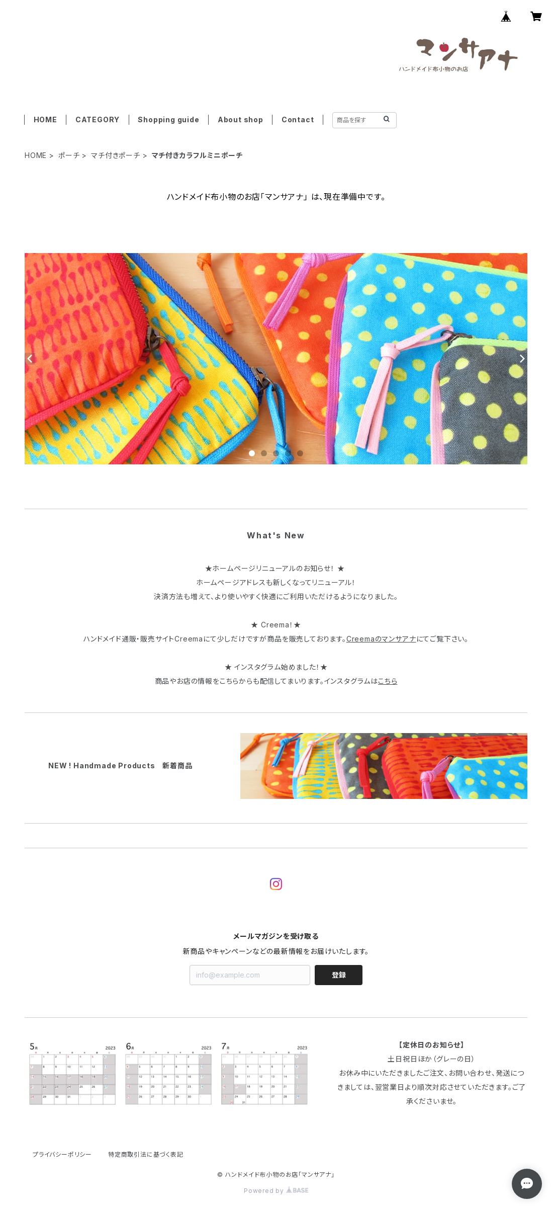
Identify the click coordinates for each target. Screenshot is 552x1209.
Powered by (276, 1190)
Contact (298, 119)
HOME (45, 119)
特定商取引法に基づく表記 (145, 1154)
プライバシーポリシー (62, 1154)
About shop (240, 119)
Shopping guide (168, 119)
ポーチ (68, 155)
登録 (339, 975)
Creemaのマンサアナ (381, 638)
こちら (387, 681)
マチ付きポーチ (115, 155)
